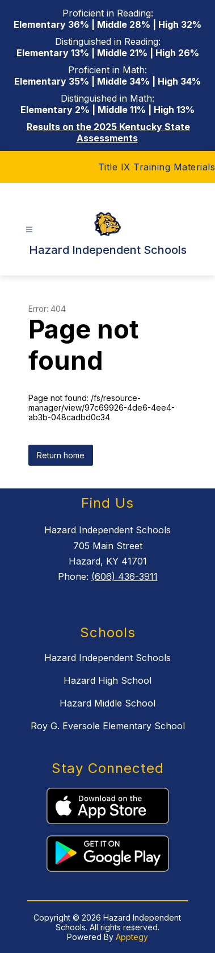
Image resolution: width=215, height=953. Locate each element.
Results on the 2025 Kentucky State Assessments (108, 132)
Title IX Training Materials (157, 167)
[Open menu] (29, 229)
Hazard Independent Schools (107, 657)
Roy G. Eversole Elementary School (108, 726)
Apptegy (132, 937)
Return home (61, 455)
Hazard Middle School (107, 703)
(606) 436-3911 (124, 576)
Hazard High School (107, 680)
